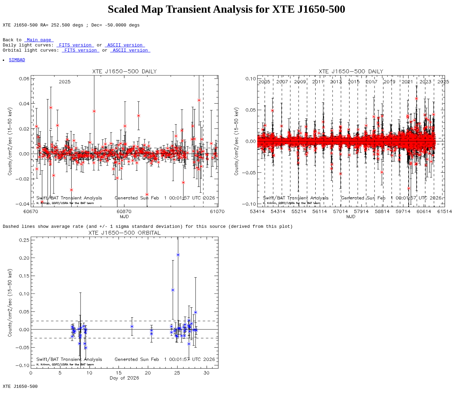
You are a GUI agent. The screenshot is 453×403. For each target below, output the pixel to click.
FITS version (75, 49)
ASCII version (125, 49)
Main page (39, 43)
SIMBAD (17, 66)
